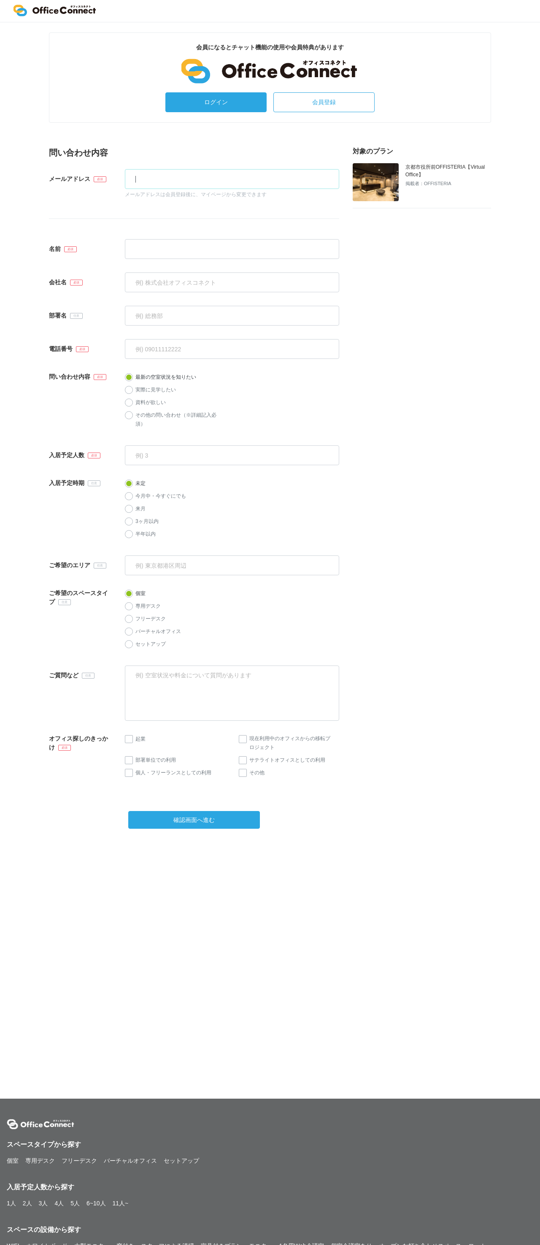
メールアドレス (69, 178)
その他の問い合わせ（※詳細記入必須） (175, 419)
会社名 (58, 282)
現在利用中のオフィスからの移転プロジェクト (289, 743)
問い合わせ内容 (69, 376)
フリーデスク (150, 619)
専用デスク (148, 606)
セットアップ (150, 644)
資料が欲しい (150, 402)
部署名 (58, 315)
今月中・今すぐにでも (160, 496)
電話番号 (61, 348)
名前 (55, 248)
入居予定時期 (66, 483)
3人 (43, 1203)
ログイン (216, 102)
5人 (75, 1203)
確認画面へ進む (194, 820)
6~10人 (96, 1203)
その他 (257, 773)
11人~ (121, 1203)
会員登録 (324, 102)
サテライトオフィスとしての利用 (287, 760)
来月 (140, 509)
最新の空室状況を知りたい (165, 377)
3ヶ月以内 (147, 521)
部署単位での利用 (155, 760)
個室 (140, 593)
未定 (140, 483)
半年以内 (145, 534)
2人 (27, 1203)
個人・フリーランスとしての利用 (173, 773)
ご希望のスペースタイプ (78, 597)
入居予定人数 (66, 455)
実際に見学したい (155, 390)
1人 (11, 1203)
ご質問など (63, 675)
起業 (140, 739)
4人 (59, 1203)
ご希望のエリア (69, 565)
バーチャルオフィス (158, 631)
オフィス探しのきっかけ (78, 743)
